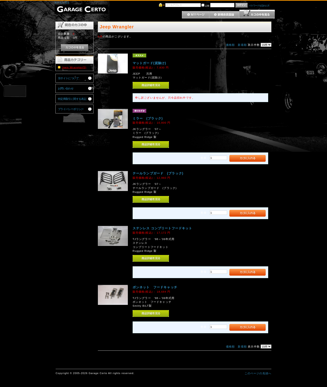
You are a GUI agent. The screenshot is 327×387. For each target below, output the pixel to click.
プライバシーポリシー (71, 109)
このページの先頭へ (258, 373)
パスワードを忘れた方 (259, 5)
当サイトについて (68, 78)
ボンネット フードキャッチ (155, 287)
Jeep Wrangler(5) (74, 67)
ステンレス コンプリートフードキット (162, 228)
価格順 (230, 44)
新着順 (242, 44)
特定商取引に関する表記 (72, 98)
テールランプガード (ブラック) (158, 173)
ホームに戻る (62, 2)
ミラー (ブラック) (148, 118)
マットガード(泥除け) (149, 63)
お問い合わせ (66, 88)
